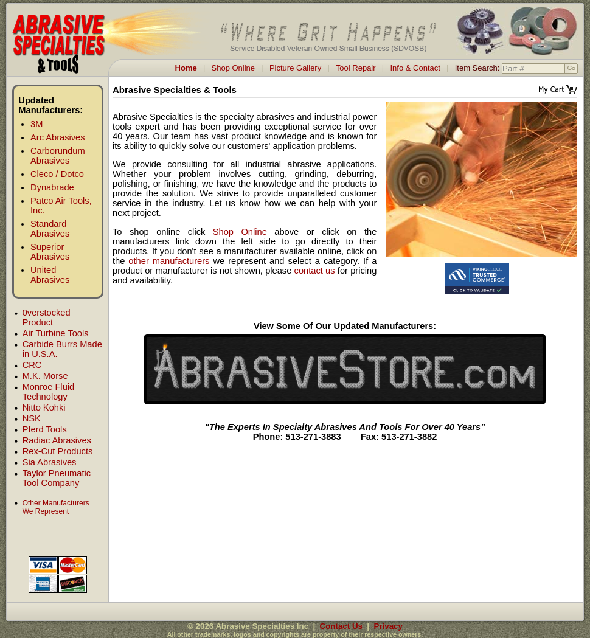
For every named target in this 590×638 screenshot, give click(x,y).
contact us (314, 271)
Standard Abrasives (49, 228)
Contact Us (341, 626)
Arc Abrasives (57, 137)
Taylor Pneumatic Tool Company (57, 478)
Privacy (388, 626)
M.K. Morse (45, 376)
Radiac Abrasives (57, 440)
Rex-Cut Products (58, 451)
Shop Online (233, 67)
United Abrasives (49, 275)
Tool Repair (356, 67)
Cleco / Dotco (57, 174)
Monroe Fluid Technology (49, 391)
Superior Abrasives (49, 252)
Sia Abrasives (50, 462)
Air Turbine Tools (56, 333)
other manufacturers (168, 261)
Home (186, 67)
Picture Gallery (295, 67)
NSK (32, 418)
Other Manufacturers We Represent (56, 507)
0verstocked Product (47, 317)
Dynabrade (52, 187)
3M (36, 124)
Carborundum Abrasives (57, 155)
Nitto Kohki (44, 407)
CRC (32, 365)
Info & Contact (415, 67)
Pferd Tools (45, 429)
